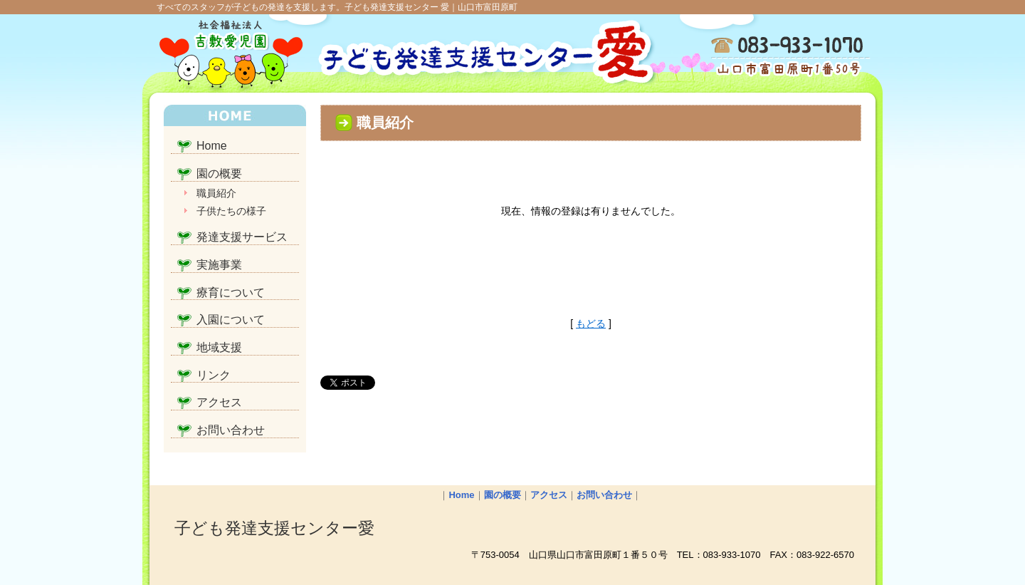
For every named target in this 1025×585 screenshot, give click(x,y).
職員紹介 (216, 193)
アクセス (219, 402)
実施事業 (219, 265)
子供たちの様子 (231, 211)
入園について (230, 320)
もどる (591, 323)
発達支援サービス (242, 237)
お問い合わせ (230, 430)
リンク (213, 375)
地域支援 (219, 347)
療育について (230, 292)
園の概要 (219, 173)
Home (211, 146)
